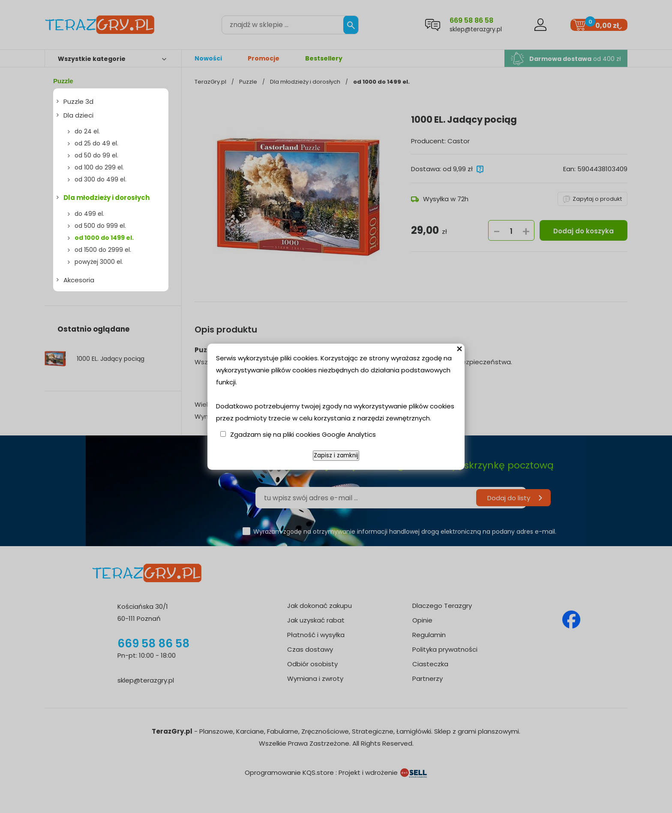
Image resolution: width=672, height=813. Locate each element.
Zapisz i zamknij (336, 455)
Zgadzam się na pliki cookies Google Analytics (303, 434)
